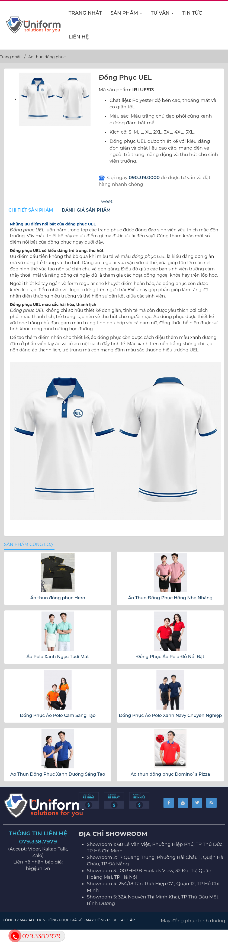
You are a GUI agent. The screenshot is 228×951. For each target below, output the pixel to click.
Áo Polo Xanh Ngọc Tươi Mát (57, 656)
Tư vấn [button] (162, 14)
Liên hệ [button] (79, 37)
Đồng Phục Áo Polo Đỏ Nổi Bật (170, 656)
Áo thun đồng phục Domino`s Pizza (170, 774)
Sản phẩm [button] (127, 14)
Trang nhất (85, 13)
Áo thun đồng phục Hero (57, 597)
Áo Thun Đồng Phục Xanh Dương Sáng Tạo (57, 774)
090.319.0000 (144, 177)
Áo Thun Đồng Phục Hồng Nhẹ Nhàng (170, 597)
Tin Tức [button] (192, 13)
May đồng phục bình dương (193, 920)
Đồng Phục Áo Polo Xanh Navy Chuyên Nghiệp (170, 715)
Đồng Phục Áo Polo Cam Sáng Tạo (58, 715)
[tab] (30, 210)
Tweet (106, 201)
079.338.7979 (38, 841)
